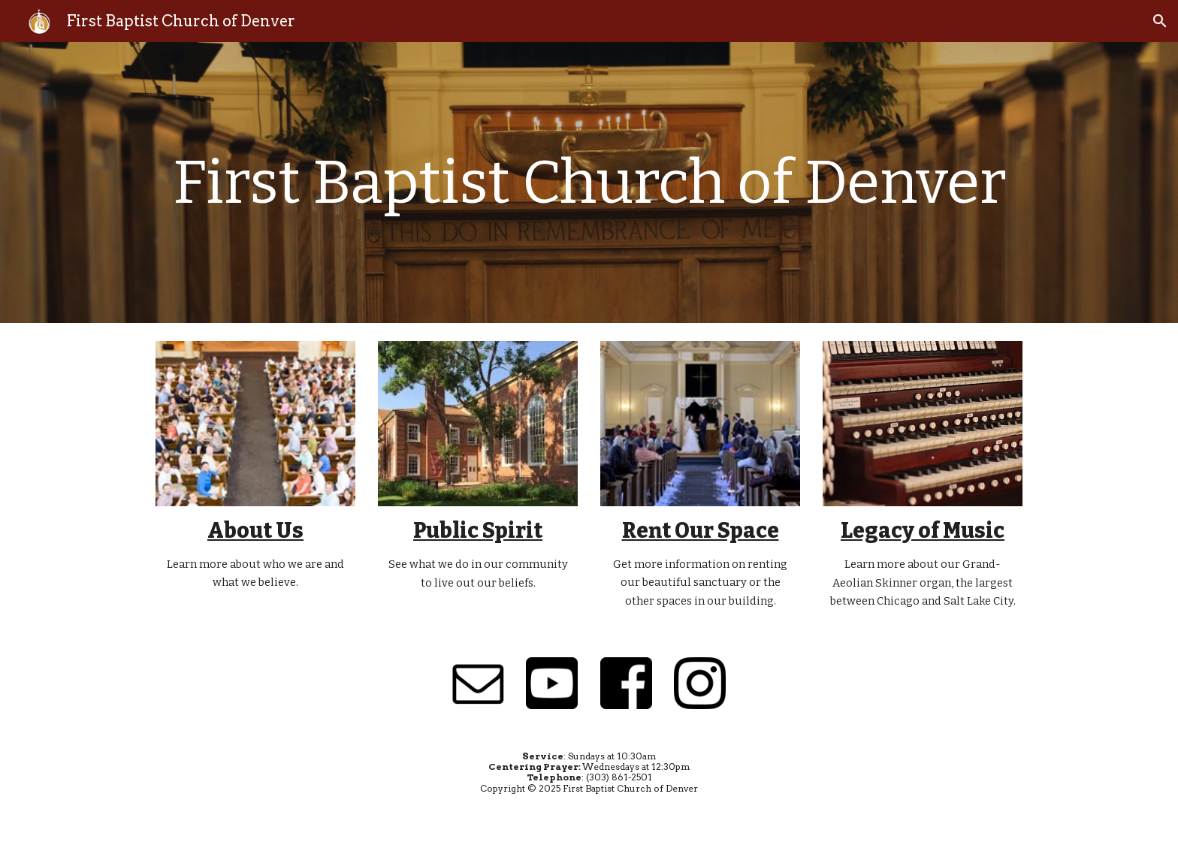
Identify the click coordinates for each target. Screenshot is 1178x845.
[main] (589, 183)
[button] (1160, 21)
